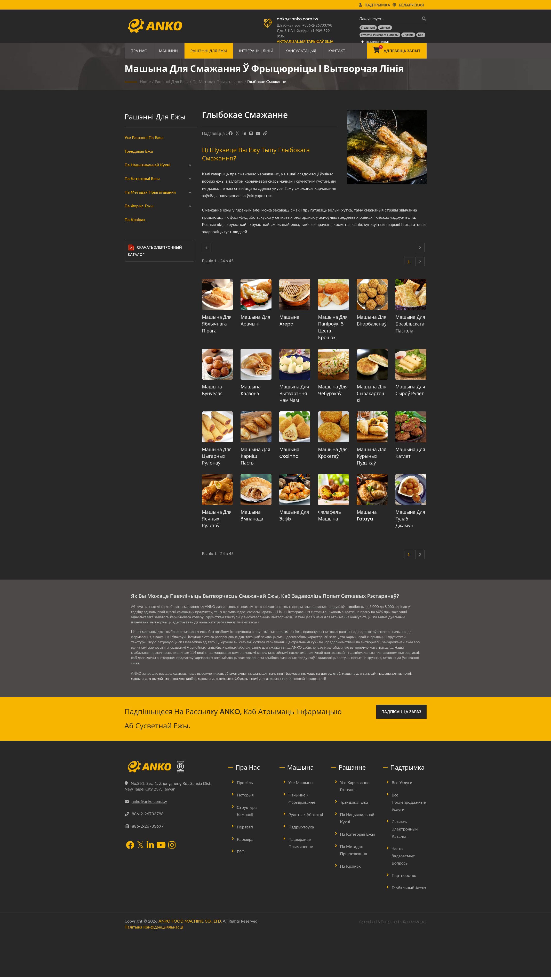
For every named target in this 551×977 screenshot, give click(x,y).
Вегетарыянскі (145, 312)
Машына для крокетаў (333, 452)
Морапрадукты (146, 274)
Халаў (138, 324)
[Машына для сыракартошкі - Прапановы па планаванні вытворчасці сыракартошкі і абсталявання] (372, 364)
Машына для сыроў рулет (410, 390)
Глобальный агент (409, 929)
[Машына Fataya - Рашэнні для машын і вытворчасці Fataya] (372, 489)
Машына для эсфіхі (294, 515)
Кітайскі (140, 175)
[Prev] (206, 247)
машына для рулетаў (327, 715)
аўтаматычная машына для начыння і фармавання (266, 715)
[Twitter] (237, 133)
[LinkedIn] (244, 133)
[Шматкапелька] (132, 496)
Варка (138, 398)
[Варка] (132, 397)
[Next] (420, 247)
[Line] (251, 133)
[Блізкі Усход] (132, 199)
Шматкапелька (149, 498)
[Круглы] (132, 459)
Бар (139, 535)
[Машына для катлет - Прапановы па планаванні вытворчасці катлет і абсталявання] (410, 426)
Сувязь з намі (252, 720)
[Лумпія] (408, 34)
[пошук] (423, 18)
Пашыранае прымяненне (301, 885)
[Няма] (132, 435)
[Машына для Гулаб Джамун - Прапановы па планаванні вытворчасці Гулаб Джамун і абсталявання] (410, 489)
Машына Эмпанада (252, 515)
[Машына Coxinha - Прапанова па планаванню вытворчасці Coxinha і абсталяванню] (294, 426)
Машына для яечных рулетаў (217, 519)
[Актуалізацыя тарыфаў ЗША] (305, 41)
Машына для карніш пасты (255, 456)
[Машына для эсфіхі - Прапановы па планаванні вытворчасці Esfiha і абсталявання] (294, 489)
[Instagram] (171, 887)
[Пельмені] (368, 27)
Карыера (245, 881)
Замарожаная (144, 250)
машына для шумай (147, 720)
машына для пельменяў (220, 720)
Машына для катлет (410, 452)
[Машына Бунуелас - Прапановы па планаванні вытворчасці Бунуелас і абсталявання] (217, 364)
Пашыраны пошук (375, 41)
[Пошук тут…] (389, 18)
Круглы (143, 461)
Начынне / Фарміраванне (302, 840)
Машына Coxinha (289, 452)
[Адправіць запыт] (396, 51)
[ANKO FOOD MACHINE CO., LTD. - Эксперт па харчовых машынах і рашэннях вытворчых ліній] (155, 24)
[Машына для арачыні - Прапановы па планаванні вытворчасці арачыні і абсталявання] (256, 294)
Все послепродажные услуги (409, 844)
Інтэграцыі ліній (256, 50)
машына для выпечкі (400, 715)
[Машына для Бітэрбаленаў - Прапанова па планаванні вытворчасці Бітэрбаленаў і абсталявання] (372, 294)
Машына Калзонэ (250, 390)
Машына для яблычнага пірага (217, 324)
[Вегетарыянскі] (132, 311)
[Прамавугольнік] (132, 484)
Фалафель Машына (329, 515)
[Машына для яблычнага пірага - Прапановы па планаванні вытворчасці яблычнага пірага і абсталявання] (217, 294)
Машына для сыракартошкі (371, 393)
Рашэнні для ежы (208, 50)
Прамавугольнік (150, 486)
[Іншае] (132, 546)
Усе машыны (301, 824)
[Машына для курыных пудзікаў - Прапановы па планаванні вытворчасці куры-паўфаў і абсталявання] (372, 426)
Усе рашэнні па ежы (144, 137)
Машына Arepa (289, 320)
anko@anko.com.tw (297, 19)
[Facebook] (230, 133)
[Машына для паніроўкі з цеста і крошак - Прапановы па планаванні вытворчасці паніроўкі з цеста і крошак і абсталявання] (333, 294)
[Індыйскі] (132, 187)
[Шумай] (385, 27)
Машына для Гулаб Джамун (410, 519)
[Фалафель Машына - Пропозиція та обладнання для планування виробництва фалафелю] (333, 489)
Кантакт (336, 50)
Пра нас (139, 50)
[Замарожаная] (132, 249)
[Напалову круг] (132, 521)
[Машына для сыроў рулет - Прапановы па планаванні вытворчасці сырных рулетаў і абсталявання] (410, 364)
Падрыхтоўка (301, 868)
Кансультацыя (300, 50)
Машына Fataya (367, 515)
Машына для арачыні (255, 320)
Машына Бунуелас (212, 390)
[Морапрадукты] (132, 273)
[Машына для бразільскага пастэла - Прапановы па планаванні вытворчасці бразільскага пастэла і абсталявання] (410, 294)
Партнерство (404, 917)
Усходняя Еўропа (147, 212)
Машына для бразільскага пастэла (410, 324)
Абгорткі (140, 262)
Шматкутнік (147, 510)
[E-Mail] (258, 133)
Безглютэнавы (145, 299)
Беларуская (411, 5)
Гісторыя (245, 836)
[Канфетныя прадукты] (132, 335)
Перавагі (245, 868)
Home (145, 81)
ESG (241, 893)
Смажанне (142, 386)
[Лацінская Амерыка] (132, 224)
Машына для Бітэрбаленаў (371, 320)
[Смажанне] (132, 385)
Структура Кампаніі (247, 853)
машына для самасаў (363, 715)
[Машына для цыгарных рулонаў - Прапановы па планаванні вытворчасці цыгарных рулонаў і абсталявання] (217, 426)
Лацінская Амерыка (150, 225)
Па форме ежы (139, 449)
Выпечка (140, 411)
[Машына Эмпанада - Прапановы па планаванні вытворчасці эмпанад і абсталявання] (256, 489)
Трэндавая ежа (139, 151)
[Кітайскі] (132, 174)
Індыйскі (140, 188)
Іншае (138, 547)
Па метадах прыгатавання (218, 81)
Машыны (168, 50)
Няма (137, 436)
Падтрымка (377, 5)
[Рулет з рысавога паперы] (380, 34)
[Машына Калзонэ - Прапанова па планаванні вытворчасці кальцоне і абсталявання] (256, 364)
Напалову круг (149, 523)
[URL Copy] (265, 133)
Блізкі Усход (143, 200)
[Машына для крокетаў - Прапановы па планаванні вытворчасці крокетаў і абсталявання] (333, 426)
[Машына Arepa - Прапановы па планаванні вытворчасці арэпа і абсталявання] (294, 294)
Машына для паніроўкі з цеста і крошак (333, 327)
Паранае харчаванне (150, 373)
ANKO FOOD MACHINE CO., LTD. (190, 962)
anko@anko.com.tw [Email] (149, 843)
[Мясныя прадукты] (132, 286)
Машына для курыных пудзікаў (371, 456)
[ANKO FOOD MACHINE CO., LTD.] (172, 809)
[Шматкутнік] (132, 509)
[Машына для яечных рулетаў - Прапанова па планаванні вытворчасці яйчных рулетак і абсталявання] (217, 489)
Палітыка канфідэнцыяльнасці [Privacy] (154, 968)
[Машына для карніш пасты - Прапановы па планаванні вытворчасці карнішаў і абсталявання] (256, 426)
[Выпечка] (132, 410)
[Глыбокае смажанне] (132, 360)
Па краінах (135, 560)
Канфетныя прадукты (151, 336)
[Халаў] (132, 323)
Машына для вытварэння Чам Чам (294, 393)
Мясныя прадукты (149, 287)
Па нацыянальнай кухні (148, 164)
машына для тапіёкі (182, 720)
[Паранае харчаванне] (132, 372)
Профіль (245, 824)
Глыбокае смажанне (266, 81)
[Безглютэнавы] (132, 298)
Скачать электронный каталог (155, 592)
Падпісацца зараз (401, 753)
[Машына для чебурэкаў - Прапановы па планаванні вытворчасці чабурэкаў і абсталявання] (333, 364)
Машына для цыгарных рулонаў (217, 456)
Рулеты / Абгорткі (306, 856)
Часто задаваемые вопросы (403, 897)
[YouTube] (161, 887)
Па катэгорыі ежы (142, 239)
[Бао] (420, 34)
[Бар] (132, 533)
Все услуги (402, 824)
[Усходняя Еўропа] (132, 212)
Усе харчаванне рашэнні (355, 828)
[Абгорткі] (132, 261)
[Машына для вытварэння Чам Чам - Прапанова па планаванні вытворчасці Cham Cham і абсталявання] (294, 364)
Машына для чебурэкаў (333, 390)
